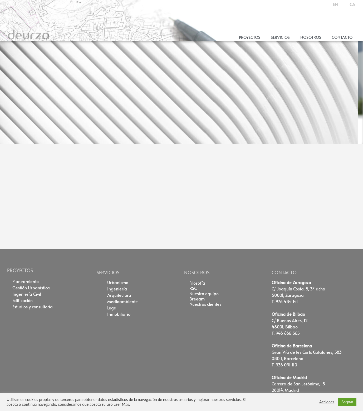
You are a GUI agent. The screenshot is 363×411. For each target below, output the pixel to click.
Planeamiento (25, 281)
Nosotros (310, 37)
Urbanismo (117, 282)
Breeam (197, 298)
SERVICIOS (108, 272)
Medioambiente (122, 301)
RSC (193, 288)
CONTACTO (284, 272)
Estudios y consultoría (32, 306)
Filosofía (197, 282)
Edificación (22, 300)
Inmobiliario (118, 314)
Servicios (280, 37)
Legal (112, 307)
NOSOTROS (196, 272)
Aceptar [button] (347, 402)
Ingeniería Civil (26, 294)
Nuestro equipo (204, 293)
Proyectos (249, 37)
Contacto (342, 37)
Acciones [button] (327, 402)
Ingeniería (117, 288)
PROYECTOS (20, 270)
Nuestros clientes (205, 304)
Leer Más (121, 404)
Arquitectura (119, 295)
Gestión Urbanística (31, 287)
